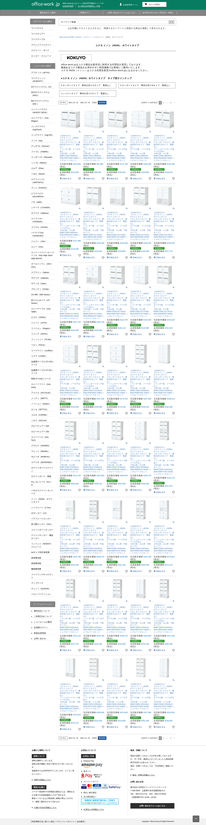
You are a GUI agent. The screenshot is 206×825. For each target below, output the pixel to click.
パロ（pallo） (37, 202)
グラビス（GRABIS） (41, 445)
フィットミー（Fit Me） (42, 339)
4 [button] (170, 103)
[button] (174, 103)
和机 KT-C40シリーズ (41, 379)
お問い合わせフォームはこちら (121, 12)
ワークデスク (37, 28)
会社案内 (80, 821)
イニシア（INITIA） (40, 334)
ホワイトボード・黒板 (41, 476)
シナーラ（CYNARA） (41, 207)
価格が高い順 (85, 102)
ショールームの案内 (43, 622)
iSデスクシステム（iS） (42, 87)
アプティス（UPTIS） (41, 72)
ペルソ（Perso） (38, 345)
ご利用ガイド (85, 12)
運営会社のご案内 (48, 12)
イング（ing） (37, 140)
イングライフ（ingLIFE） (42, 135)
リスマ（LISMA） (39, 356)
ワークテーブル (38, 39)
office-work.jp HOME (66, 37)
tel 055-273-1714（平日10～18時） (158, 12)
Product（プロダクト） (84, 37)
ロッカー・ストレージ (41, 56)
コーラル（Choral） (40, 227)
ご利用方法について (43, 616)
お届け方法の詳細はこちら (45, 807)
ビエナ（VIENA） (39, 317)
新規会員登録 (40, 633)
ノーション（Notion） (41, 404)
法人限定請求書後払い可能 (89, 6)
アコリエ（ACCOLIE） (41, 393)
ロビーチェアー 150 (40, 431)
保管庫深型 (36, 563)
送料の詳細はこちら (42, 780)
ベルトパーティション (41, 594)
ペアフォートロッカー (41, 518)
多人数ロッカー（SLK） (42, 524)
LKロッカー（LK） (39, 513)
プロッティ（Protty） (40, 289)
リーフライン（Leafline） (42, 350)
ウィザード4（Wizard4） (42, 157)
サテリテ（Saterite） (40, 278)
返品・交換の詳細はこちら (143, 775)
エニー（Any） (38, 247)
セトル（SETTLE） (40, 409)
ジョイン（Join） (39, 241)
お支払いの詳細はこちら (93, 809)
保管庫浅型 (36, 558)
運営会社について (42, 611)
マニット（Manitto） (40, 451)
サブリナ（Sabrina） (40, 213)
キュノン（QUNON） (41, 588)
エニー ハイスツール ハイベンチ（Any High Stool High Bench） (42, 255)
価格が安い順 (73, 102)
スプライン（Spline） (41, 272)
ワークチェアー (38, 34)
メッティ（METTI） (40, 398)
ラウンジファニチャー (41, 45)
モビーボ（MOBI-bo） (41, 456)
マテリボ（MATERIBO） (42, 462)
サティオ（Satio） (39, 283)
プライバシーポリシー (65, 821)
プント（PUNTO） (39, 188)
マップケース (37, 583)
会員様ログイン (41, 627)
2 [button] (163, 103)
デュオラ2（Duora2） (41, 146)
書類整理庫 (36, 569)
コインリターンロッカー (42, 530)
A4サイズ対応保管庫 (40, 552)
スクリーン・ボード (40, 50)
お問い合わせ (40, 638)
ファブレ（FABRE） (40, 151)
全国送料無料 (68, 6)
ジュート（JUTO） (39, 323)
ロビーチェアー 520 (40, 426)
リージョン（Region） (41, 328)
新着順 (94, 102)
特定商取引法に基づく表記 (43, 821)
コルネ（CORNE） (39, 415)
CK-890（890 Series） (41, 294)
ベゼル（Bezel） (38, 174)
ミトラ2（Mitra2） (39, 163)
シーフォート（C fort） (41, 507)
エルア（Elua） (38, 168)
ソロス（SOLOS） (39, 420)
